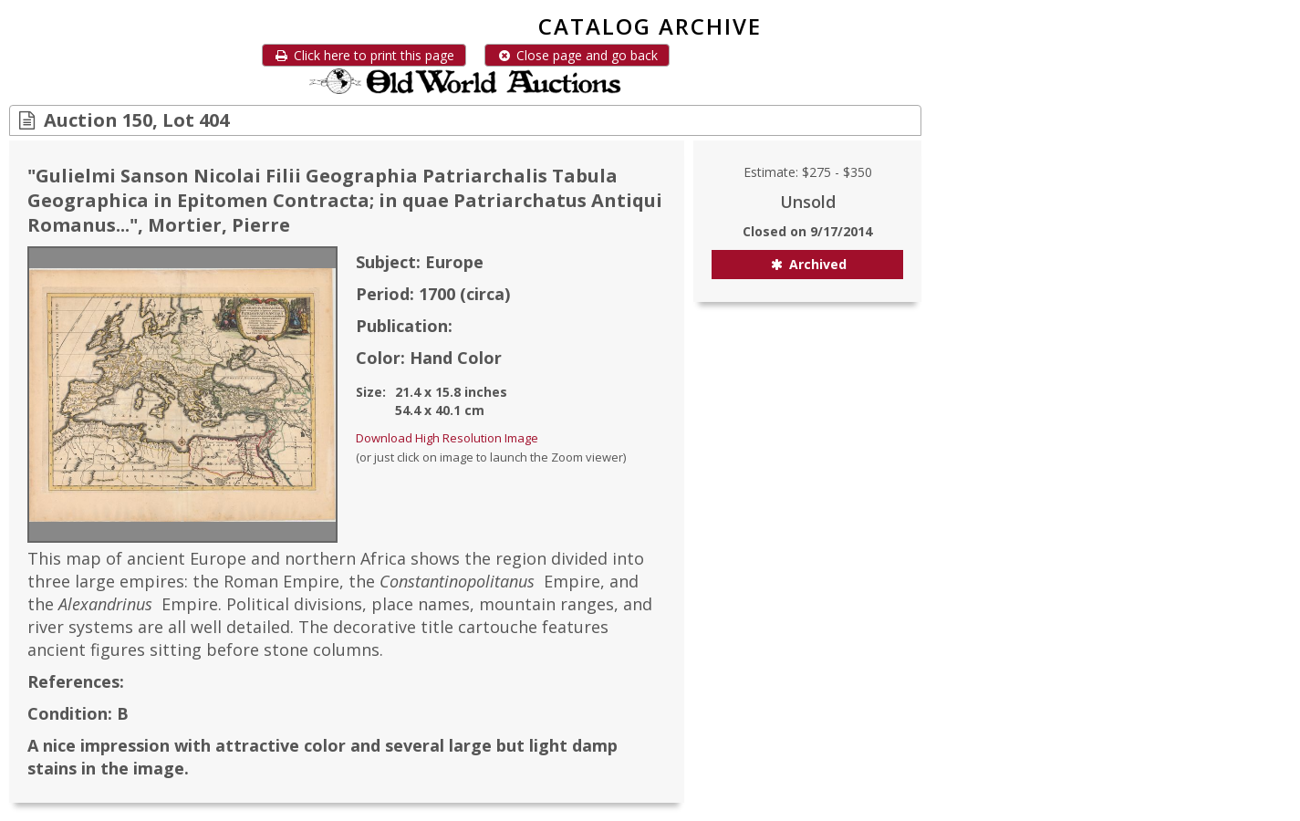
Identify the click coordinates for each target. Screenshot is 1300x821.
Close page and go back (577, 55)
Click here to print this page (364, 55)
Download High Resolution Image (447, 438)
